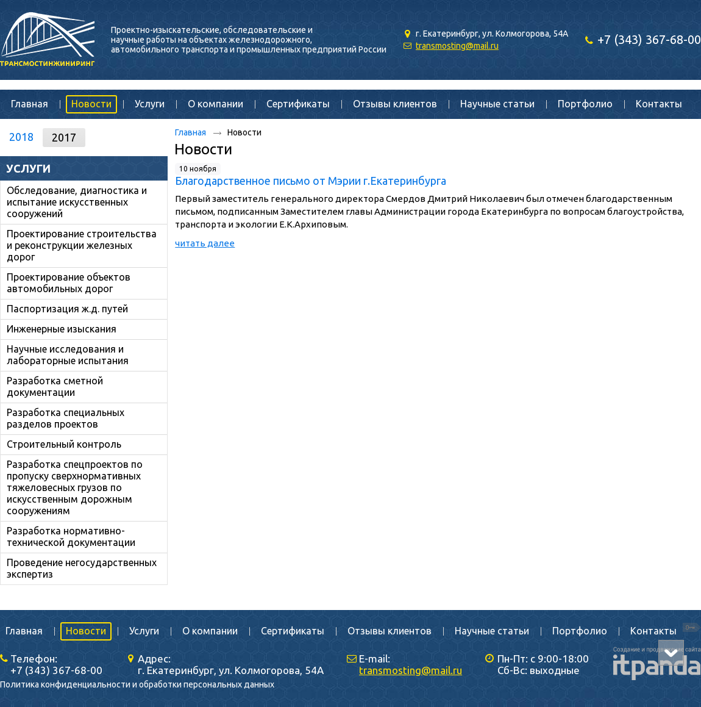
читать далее (205, 243)
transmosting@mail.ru (457, 46)
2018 (21, 137)
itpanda (629, 652)
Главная (190, 132)
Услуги (28, 168)
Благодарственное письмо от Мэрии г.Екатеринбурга (310, 180)
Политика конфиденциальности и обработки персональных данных (137, 684)
